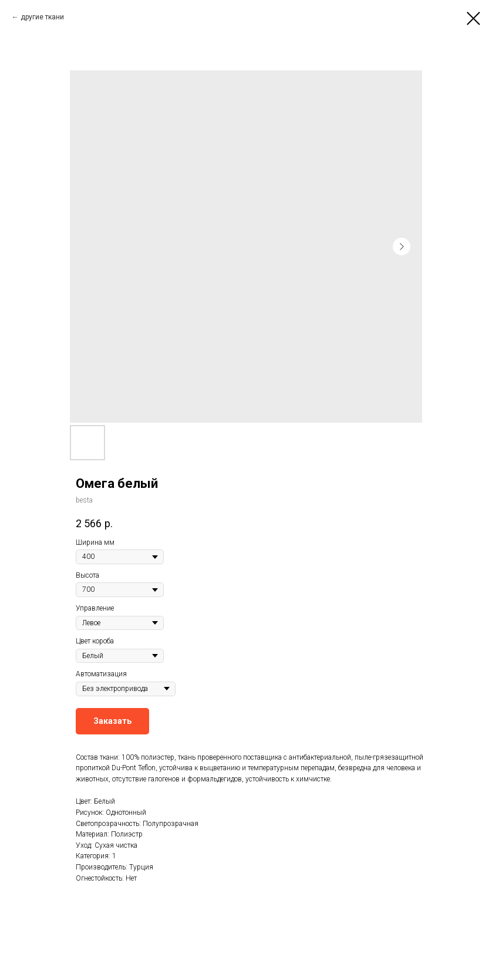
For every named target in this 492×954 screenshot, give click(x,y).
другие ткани (42, 17)
